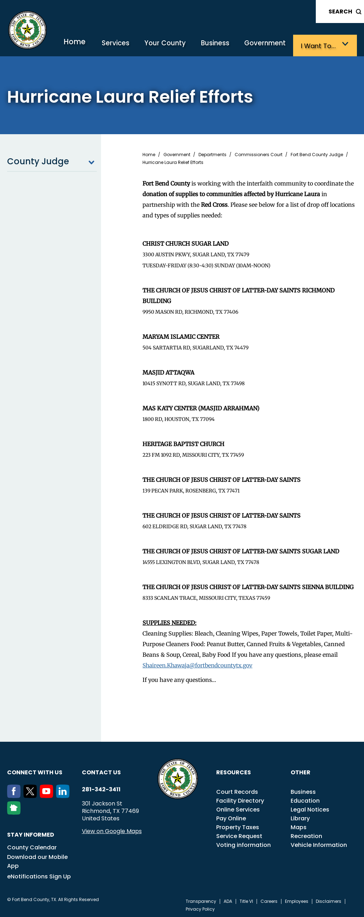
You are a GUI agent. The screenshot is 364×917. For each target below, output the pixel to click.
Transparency (201, 900)
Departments (212, 153)
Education (305, 799)
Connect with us (34, 771)
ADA (228, 900)
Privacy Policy (200, 907)
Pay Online (231, 817)
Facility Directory (240, 799)
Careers (269, 900)
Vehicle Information (319, 843)
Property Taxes (237, 826)
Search (340, 11)
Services (132, 45)
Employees (296, 900)
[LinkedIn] (64, 794)
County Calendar (32, 846)
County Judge (52, 160)
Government (270, 45)
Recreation (306, 835)
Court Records (237, 790)
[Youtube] (48, 794)
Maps (299, 826)
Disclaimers (328, 900)
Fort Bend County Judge (317, 153)
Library (300, 817)
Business (224, 45)
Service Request (239, 835)
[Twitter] (31, 794)
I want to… (321, 45)
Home (93, 44)
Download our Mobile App (37, 860)
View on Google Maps (112, 830)
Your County (177, 45)
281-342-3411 (101, 788)
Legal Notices (310, 808)
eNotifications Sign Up (39, 875)
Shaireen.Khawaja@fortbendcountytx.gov (200, 664)
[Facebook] (15, 794)
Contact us (101, 771)
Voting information (243, 843)
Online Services (238, 808)
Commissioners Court (258, 153)
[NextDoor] (15, 811)
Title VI (246, 900)
